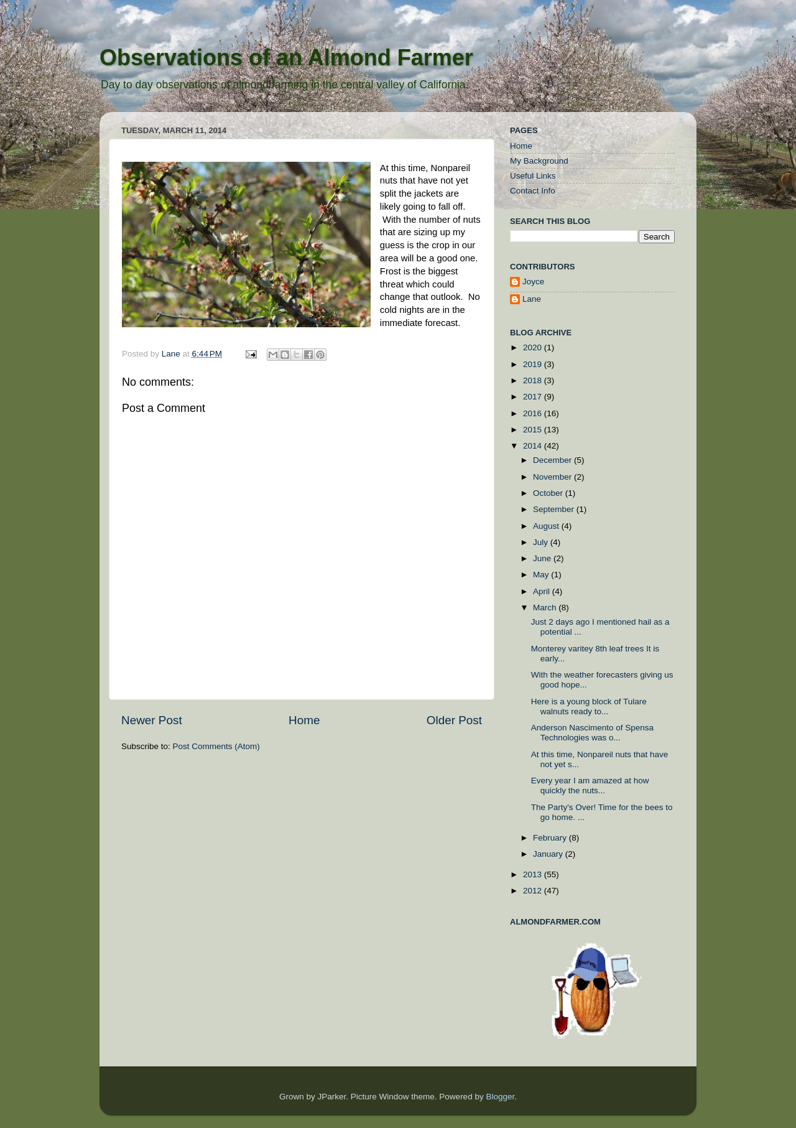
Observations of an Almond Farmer (286, 57)
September (554, 509)
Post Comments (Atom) (216, 746)
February (551, 837)
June (543, 558)
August (547, 526)
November (553, 477)
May (542, 574)
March (545, 607)
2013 (533, 874)
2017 (533, 396)
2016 (533, 413)
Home (304, 720)
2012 (533, 890)
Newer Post (151, 720)
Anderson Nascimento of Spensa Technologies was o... (592, 732)
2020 (533, 347)
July (541, 542)
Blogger (500, 1096)
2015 (533, 429)
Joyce (533, 281)
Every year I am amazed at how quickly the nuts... (590, 785)
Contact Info (532, 190)
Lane (172, 353)
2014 (533, 445)
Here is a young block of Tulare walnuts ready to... (589, 706)
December (553, 460)
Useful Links (533, 175)
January (549, 854)
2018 (533, 380)
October (549, 493)
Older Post (454, 720)
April (542, 591)
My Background (539, 160)
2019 (533, 364)
